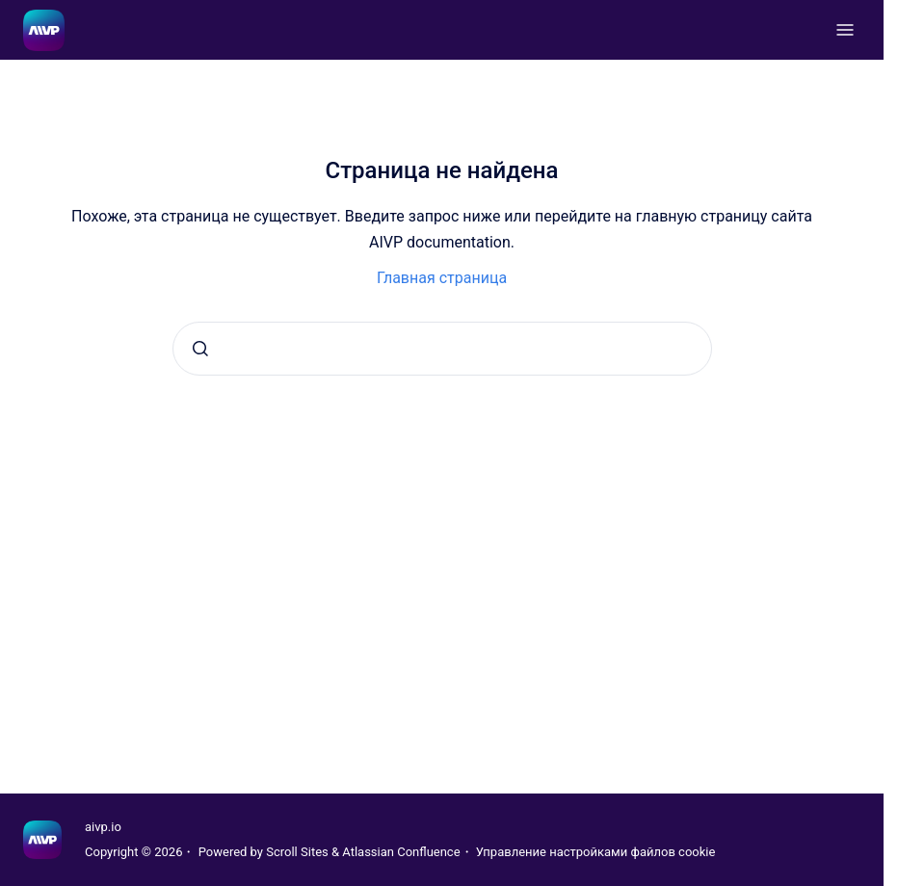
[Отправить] (200, 348)
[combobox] (442, 349)
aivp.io (103, 827)
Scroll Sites (297, 852)
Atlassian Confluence (401, 852)
